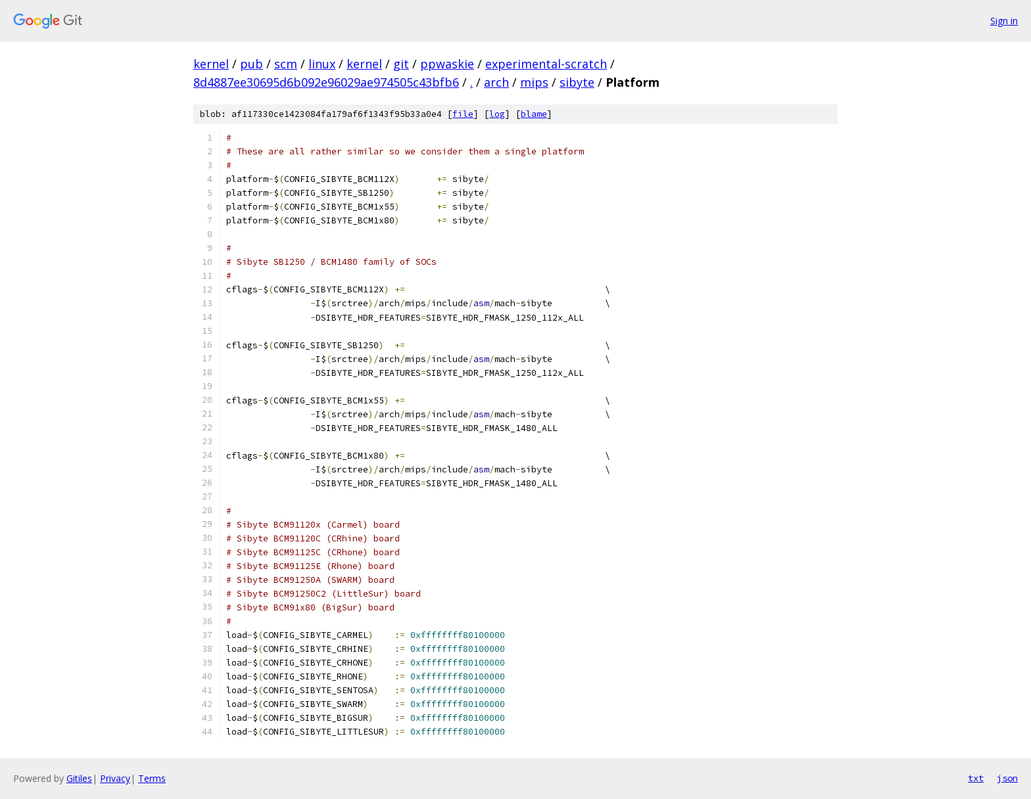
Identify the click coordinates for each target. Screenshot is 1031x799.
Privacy (115, 778)
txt (976, 778)
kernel (211, 64)
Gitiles (79, 778)
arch (496, 82)
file (462, 114)
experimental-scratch (546, 64)
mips (534, 82)
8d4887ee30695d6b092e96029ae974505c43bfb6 (326, 82)
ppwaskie (447, 64)
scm (285, 64)
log (497, 114)
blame (534, 114)
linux (321, 64)
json (1007, 778)
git (401, 64)
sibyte (577, 82)
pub (251, 64)
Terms (152, 778)
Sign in (1004, 20)
